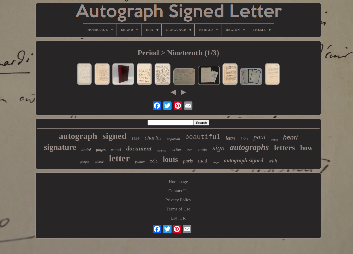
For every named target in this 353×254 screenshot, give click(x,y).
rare (136, 138)
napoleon (173, 139)
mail (203, 161)
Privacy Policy (178, 199)
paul (260, 137)
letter (119, 158)
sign (219, 148)
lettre (231, 138)
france (274, 139)
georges (85, 162)
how (306, 148)
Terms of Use (178, 209)
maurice (161, 150)
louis (170, 159)
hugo (216, 162)
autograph (78, 136)
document (138, 148)
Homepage (178, 181)
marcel (116, 150)
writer (176, 149)
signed (114, 136)
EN (174, 218)
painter (140, 162)
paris (188, 161)
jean (189, 150)
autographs (249, 147)
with (273, 161)
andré (86, 150)
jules (244, 139)
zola (153, 161)
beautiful (202, 137)
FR (183, 218)
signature (60, 147)
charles (153, 137)
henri (290, 137)
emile (202, 149)
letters (284, 147)
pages (101, 149)
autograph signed (243, 160)
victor (99, 161)
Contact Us (178, 190)
